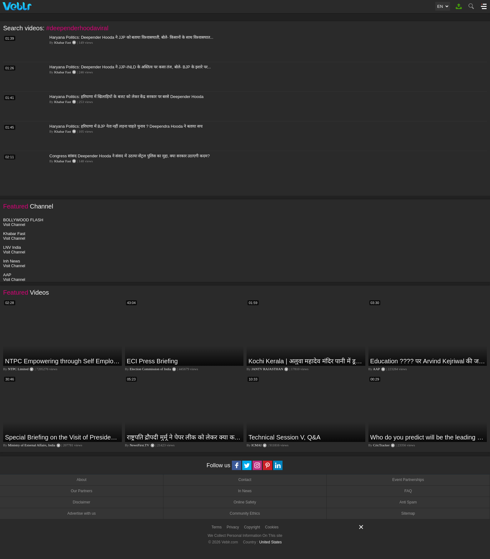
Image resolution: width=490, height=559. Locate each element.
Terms (217, 527)
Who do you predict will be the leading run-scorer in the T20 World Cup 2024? (428, 437)
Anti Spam (408, 502)
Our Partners (81, 491)
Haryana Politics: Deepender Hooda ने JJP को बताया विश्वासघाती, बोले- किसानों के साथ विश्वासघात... (131, 37)
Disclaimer (81, 502)
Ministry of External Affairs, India (31, 445)
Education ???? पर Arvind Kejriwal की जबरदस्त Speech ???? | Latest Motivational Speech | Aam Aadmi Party (428, 361)
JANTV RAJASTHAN (267, 369)
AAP (376, 369)
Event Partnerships (408, 480)
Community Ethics (245, 513)
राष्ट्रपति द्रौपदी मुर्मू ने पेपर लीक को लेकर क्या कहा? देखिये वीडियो (184, 437)
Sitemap (408, 513)
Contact (244, 480)
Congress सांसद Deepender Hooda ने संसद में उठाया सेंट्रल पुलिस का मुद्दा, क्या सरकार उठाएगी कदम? (129, 156)
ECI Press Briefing (152, 361)
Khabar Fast (62, 42)
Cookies (271, 527)
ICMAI (257, 445)
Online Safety (244, 502)
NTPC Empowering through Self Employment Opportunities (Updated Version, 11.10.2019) (62, 361)
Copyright (252, 527)
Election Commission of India (150, 369)
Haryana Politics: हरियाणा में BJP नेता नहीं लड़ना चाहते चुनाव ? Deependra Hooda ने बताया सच (125, 126)
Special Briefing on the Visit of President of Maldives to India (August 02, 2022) (62, 437)
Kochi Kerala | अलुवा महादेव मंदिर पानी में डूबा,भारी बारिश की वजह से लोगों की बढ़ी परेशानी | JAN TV (306, 361)
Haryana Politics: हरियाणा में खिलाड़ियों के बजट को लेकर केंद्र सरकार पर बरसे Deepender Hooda (126, 96)
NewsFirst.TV (139, 445)
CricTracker (381, 445)
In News (245, 491)
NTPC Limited (18, 369)
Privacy (233, 527)
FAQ (408, 491)
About (81, 480)
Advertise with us (81, 513)
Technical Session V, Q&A (284, 437)
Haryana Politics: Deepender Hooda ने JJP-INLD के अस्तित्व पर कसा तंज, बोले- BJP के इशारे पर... (130, 67)
